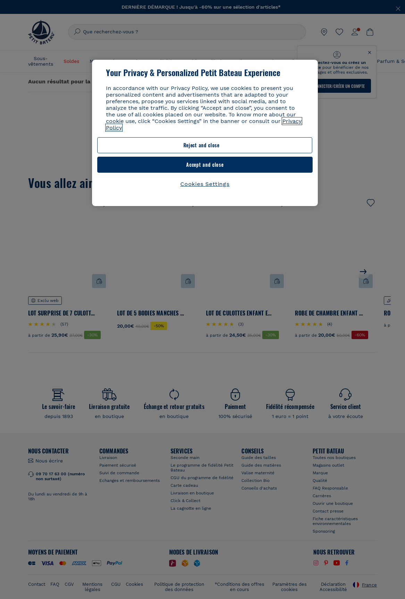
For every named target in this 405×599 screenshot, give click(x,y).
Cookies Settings (205, 164)
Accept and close (257, 145)
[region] (205, 123)
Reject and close (149, 145)
